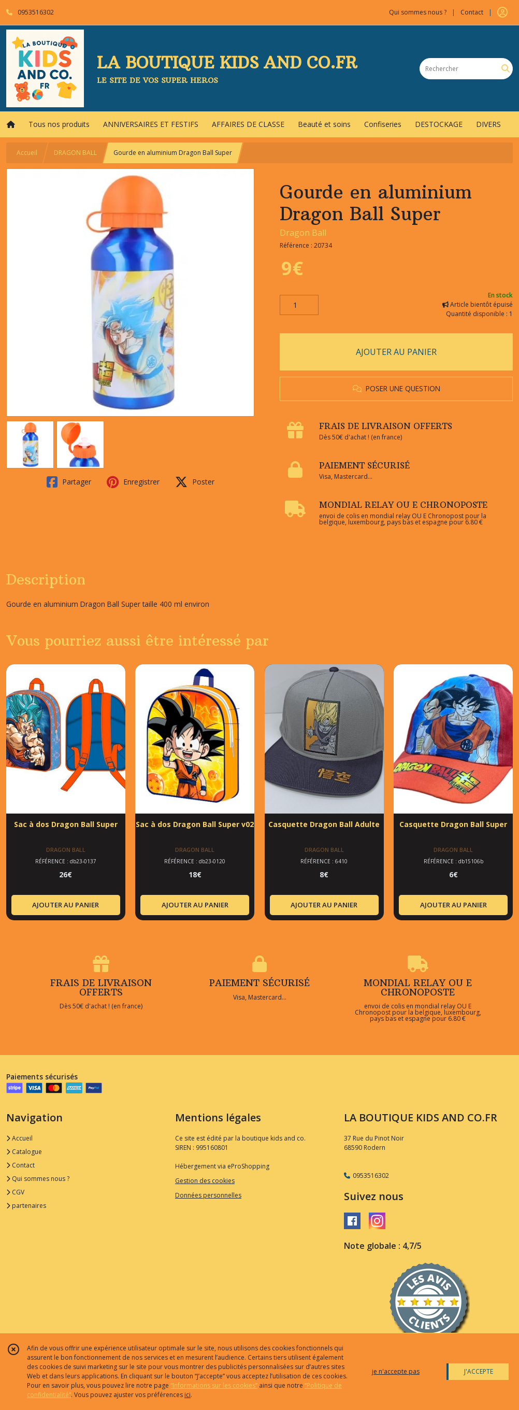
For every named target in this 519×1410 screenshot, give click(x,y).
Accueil (27, 152)
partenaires (26, 1205)
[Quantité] (299, 305)
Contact (471, 12)
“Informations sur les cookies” (213, 1385)
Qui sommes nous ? (37, 1178)
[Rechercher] (505, 69)
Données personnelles (208, 1195)
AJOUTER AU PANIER (396, 352)
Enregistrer (133, 482)
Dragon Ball (303, 232)
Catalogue (24, 1151)
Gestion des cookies (205, 1180)
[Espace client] (502, 12)
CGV (15, 1192)
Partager (69, 482)
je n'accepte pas (396, 1371)
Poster (194, 482)
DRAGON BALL (75, 152)
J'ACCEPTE (478, 1371)
